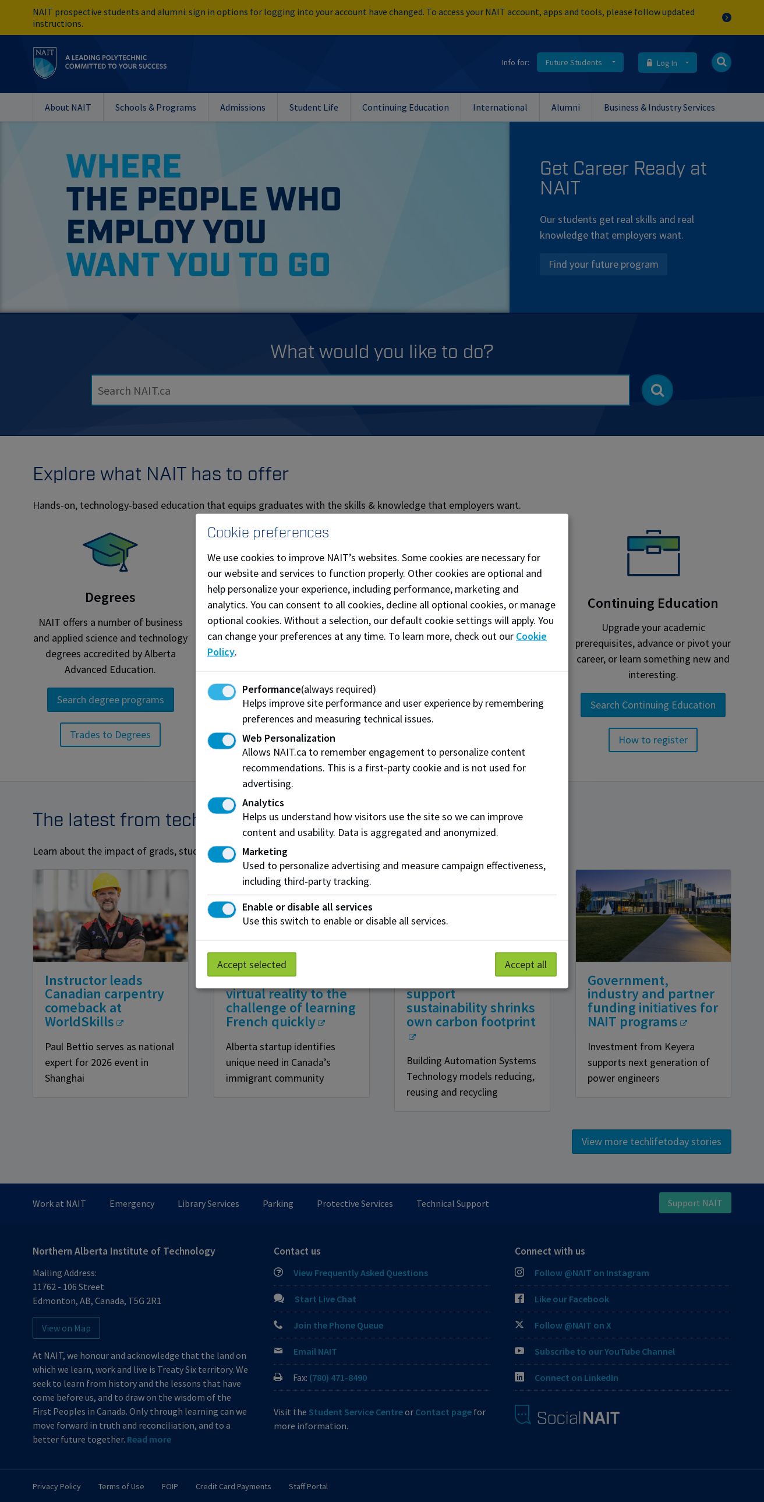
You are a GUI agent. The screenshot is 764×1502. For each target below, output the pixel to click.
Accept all (526, 963)
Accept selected (251, 963)
